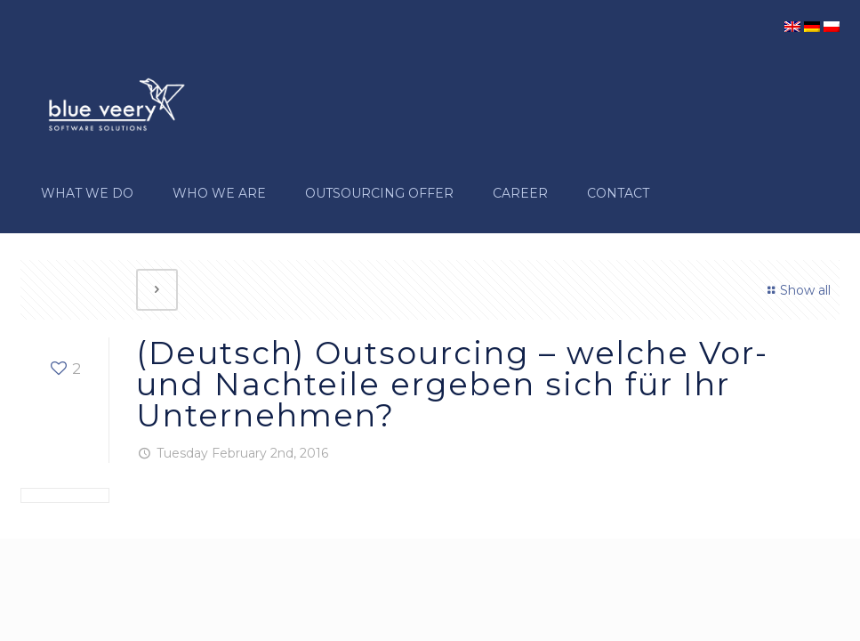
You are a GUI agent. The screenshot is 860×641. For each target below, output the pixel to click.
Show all (796, 290)
